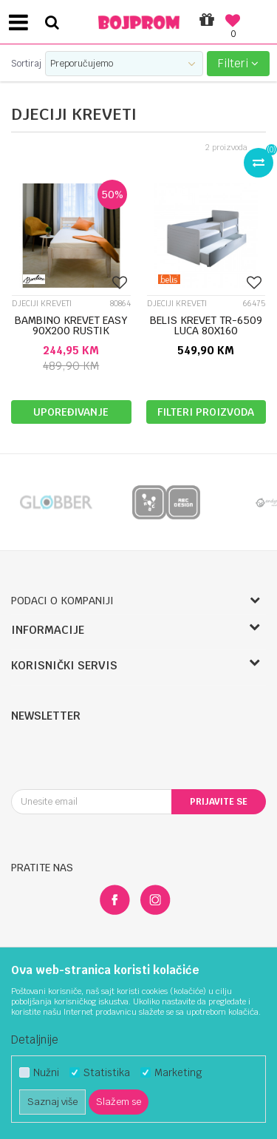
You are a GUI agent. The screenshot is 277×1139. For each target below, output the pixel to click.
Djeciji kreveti (42, 304)
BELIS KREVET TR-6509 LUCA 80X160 (206, 325)
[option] (55, 502)
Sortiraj (26, 64)
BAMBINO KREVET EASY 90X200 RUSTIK (71, 325)
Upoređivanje (71, 412)
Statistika (106, 1072)
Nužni (46, 1072)
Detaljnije (34, 1039)
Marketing (178, 1072)
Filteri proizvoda (205, 412)
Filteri (238, 63)
